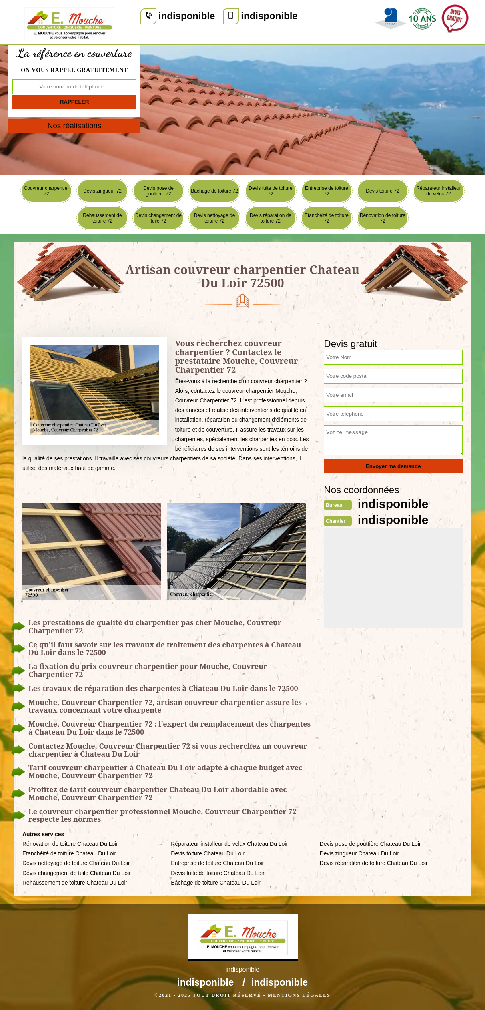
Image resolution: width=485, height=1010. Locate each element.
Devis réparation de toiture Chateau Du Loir (374, 863)
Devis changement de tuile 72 (158, 218)
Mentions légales (299, 995)
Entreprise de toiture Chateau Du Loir (217, 863)
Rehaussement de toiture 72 (102, 218)
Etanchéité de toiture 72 (327, 218)
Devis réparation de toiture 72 (270, 218)
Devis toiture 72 (382, 191)
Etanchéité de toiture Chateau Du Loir (69, 853)
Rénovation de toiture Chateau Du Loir (70, 844)
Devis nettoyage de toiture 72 (214, 218)
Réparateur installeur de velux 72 (438, 191)
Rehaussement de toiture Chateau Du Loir (74, 882)
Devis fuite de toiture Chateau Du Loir (217, 873)
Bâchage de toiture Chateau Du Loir (215, 882)
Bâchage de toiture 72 (214, 191)
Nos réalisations (74, 125)
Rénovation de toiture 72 (382, 218)
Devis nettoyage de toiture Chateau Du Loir (76, 863)
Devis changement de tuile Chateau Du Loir (76, 873)
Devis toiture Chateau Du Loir (208, 853)
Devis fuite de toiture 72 (270, 191)
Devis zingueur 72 (102, 191)
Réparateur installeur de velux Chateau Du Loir (229, 844)
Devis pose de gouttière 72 (158, 191)
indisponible (186, 15)
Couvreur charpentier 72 (46, 191)
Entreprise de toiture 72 (326, 191)
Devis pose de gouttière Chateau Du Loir (370, 844)
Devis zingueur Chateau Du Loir (359, 853)
